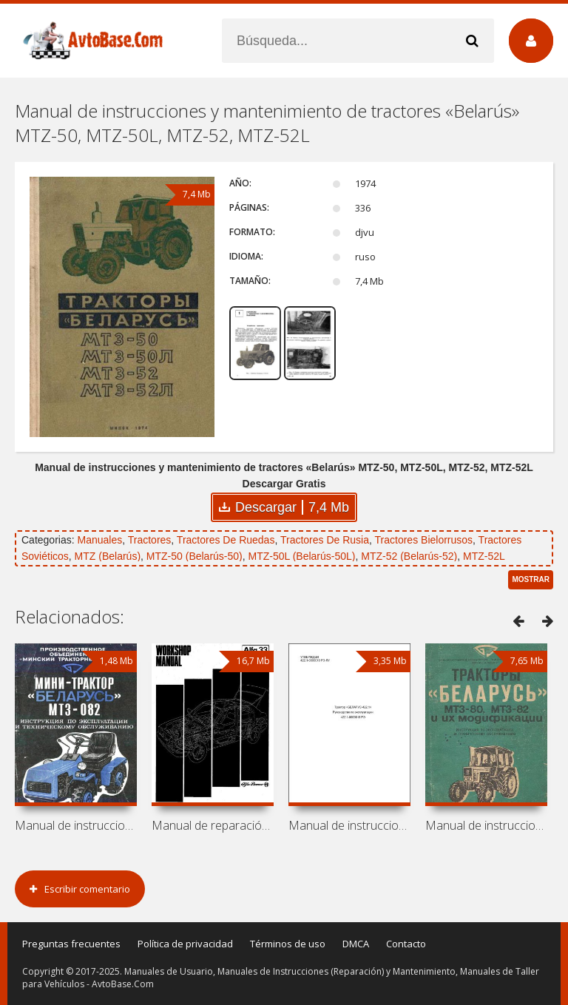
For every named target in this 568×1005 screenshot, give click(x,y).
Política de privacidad (185, 943)
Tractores (150, 540)
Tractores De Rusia (324, 540)
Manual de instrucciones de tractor (349, 825)
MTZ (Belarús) (108, 556)
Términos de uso (287, 943)
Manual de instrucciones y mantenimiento (76, 825)
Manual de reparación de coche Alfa (213, 825)
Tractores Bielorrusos (424, 540)
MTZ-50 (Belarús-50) (194, 556)
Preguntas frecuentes (71, 943)
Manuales (99, 540)
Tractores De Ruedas (226, 540)
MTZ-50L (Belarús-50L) (302, 556)
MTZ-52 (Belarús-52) (409, 556)
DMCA (355, 943)
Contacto (406, 943)
